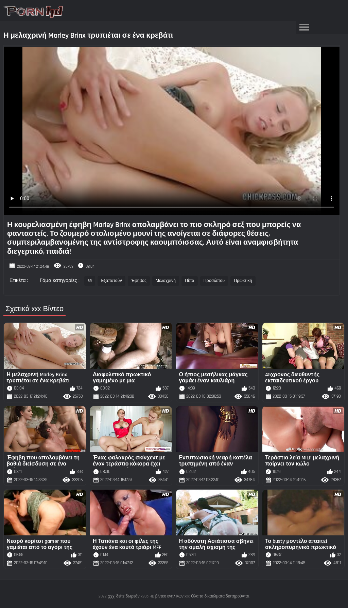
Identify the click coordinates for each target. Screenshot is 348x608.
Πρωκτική (243, 280)
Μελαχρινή (166, 280)
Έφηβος (138, 280)
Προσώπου (214, 280)
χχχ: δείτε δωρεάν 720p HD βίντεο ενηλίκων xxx (149, 596)
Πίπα (189, 280)
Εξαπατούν (111, 280)
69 (90, 280)
